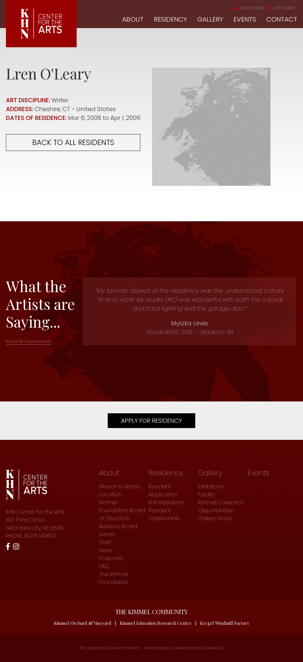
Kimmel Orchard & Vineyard (82, 623)
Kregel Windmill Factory (224, 623)
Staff (105, 542)
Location (110, 494)
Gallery (210, 19)
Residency (170, 19)
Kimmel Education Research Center (155, 623)
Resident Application (163, 490)
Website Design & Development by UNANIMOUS (183, 647)
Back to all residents (73, 142)
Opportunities (215, 510)
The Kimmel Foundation (113, 578)
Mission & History (119, 486)
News (106, 550)
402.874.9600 (249, 8)
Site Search (282, 8)
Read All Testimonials (28, 341)
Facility (206, 494)
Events (244, 19)
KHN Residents (166, 502)
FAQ (104, 566)
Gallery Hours (215, 518)
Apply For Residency (151, 421)
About (133, 19)
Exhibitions (210, 486)
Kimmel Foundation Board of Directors (122, 510)
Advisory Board (118, 526)
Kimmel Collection (221, 502)
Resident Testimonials (164, 514)
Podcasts (111, 558)
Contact (281, 19)
